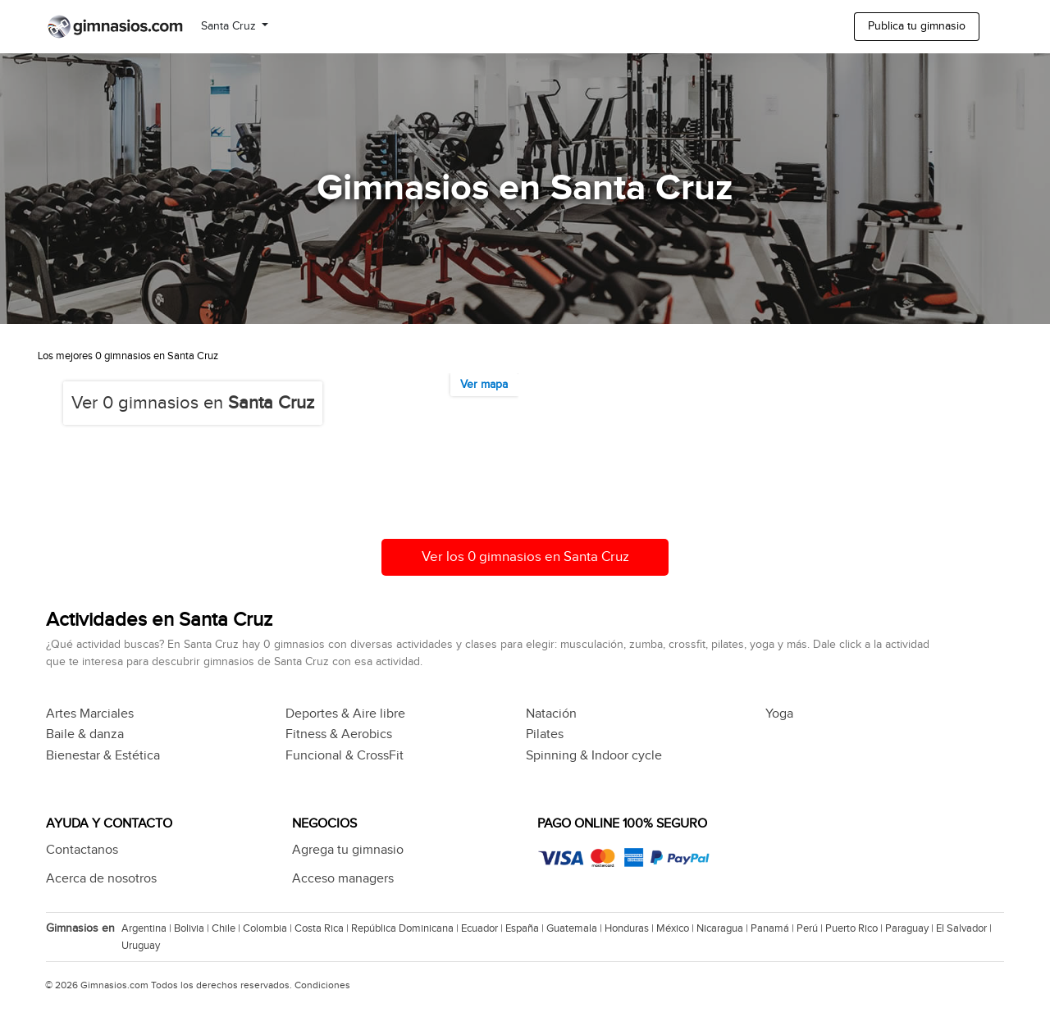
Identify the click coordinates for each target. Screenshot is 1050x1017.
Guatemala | (575, 928)
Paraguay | (910, 928)
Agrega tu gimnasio (348, 850)
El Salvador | (965, 928)
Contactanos (82, 850)
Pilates (545, 734)
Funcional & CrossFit (344, 756)
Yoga (779, 714)
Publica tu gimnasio (917, 26)
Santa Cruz (230, 26)
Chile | (227, 928)
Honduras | (630, 928)
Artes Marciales (90, 714)
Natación (551, 714)
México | (676, 928)
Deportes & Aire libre (345, 714)
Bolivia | (193, 928)
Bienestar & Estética (103, 756)
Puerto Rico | (855, 928)
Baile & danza (85, 734)
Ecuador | (483, 928)
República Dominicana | (406, 928)
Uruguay (140, 945)
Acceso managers (343, 879)
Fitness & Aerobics (338, 734)
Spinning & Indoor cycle (594, 756)
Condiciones (322, 985)
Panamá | (774, 928)
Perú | (811, 928)
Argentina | (147, 928)
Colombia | (268, 928)
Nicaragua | (723, 928)
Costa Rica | (322, 928)
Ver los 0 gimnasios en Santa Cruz (525, 557)
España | (525, 928)
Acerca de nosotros (101, 879)
